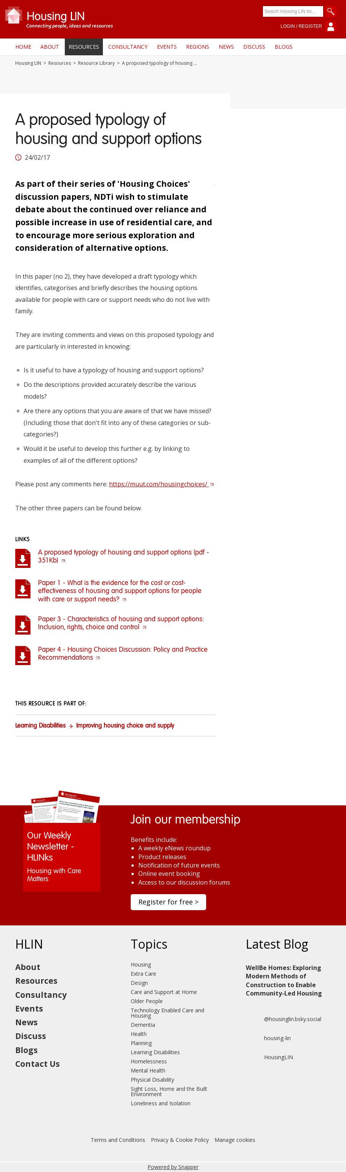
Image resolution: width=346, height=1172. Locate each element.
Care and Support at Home (164, 992)
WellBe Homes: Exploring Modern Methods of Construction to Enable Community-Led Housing (284, 980)
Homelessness (149, 1061)
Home (23, 46)
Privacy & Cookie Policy (180, 1139)
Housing (141, 964)
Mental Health (148, 1070)
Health (139, 1033)
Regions (197, 46)
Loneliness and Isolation (161, 1103)
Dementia (143, 1024)
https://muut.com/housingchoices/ (161, 484)
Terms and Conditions (118, 1139)
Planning (141, 1043)
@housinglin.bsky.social (283, 1019)
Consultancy (127, 46)
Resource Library (96, 63)
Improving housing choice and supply (125, 726)
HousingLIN (269, 1057)
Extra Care (143, 973)
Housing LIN (28, 63)
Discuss (254, 46)
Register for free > (168, 901)
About (49, 46)
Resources (84, 46)
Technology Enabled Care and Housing (167, 1013)
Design (139, 982)
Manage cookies (235, 1139)
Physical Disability (152, 1079)
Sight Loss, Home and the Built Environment (169, 1091)
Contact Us (37, 1063)
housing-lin (268, 1038)
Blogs (284, 46)
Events (167, 46)
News (226, 46)
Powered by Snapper (173, 1166)
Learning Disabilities (40, 726)
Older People (147, 1001)
